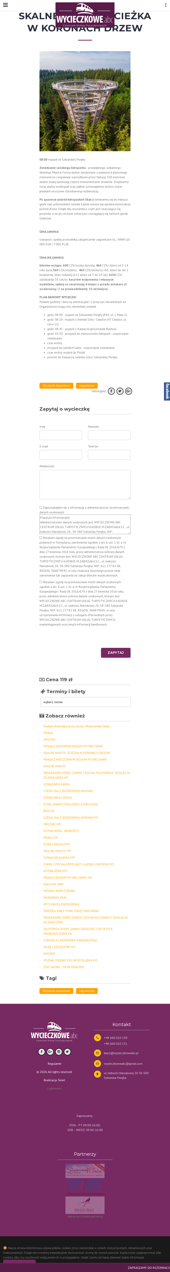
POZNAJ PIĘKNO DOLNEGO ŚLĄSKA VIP (70, 960)
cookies (66, 1248)
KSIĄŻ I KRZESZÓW (56, 844)
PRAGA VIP (50, 837)
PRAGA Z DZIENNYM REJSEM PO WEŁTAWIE (73, 746)
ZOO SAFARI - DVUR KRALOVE (63, 967)
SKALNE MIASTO (54, 766)
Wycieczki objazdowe (56, 385)
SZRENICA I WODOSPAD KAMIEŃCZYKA (70, 940)
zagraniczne (87, 385)
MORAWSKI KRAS (55, 897)
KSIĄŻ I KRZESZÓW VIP (59, 947)
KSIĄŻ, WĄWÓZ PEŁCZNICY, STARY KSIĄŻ (70, 804)
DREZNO (49, 739)
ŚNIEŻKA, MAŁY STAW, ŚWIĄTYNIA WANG (71, 911)
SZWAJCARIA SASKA (56, 784)
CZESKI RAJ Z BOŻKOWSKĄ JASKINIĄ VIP (70, 817)
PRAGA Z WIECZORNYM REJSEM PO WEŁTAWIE (75, 759)
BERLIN (48, 811)
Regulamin (54, 1064)
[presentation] (69, 640)
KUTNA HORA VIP (55, 871)
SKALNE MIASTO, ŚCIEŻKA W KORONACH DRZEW (76, 753)
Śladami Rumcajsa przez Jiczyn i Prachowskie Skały (76, 726)
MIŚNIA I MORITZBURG (59, 891)
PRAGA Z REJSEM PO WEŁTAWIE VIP (67, 877)
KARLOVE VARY (53, 884)
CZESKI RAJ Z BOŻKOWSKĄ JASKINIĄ (68, 791)
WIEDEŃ (49, 954)
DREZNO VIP (52, 824)
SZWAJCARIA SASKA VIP (59, 857)
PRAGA (48, 733)
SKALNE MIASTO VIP (57, 851)
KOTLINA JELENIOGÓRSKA (61, 904)
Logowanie (54, 1088)
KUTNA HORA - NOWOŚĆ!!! (61, 831)
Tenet (61, 1080)
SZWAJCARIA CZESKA (57, 797)
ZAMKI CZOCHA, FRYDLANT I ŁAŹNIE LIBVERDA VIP (78, 864)
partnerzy (96, 1216)
